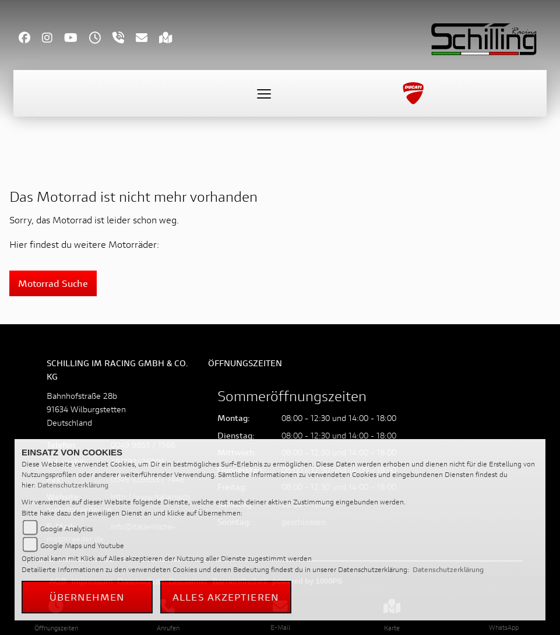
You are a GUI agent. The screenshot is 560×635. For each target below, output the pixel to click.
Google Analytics (66, 528)
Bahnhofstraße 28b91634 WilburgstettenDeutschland (86, 409)
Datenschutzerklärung (72, 484)
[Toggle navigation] (264, 93)
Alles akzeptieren (225, 597)
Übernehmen (87, 597)
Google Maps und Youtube (82, 545)
